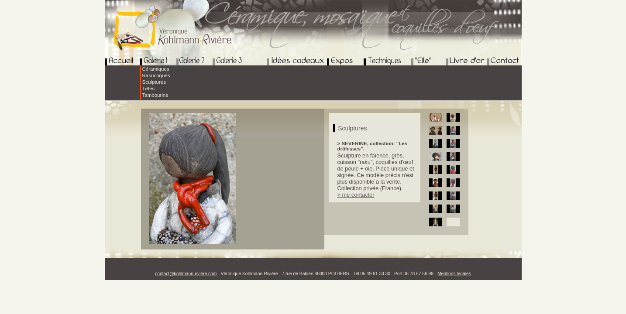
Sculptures (154, 82)
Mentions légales (454, 273)
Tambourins (155, 95)
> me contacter (356, 194)
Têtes (148, 88)
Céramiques (155, 69)
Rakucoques (156, 75)
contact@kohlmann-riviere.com (186, 273)
